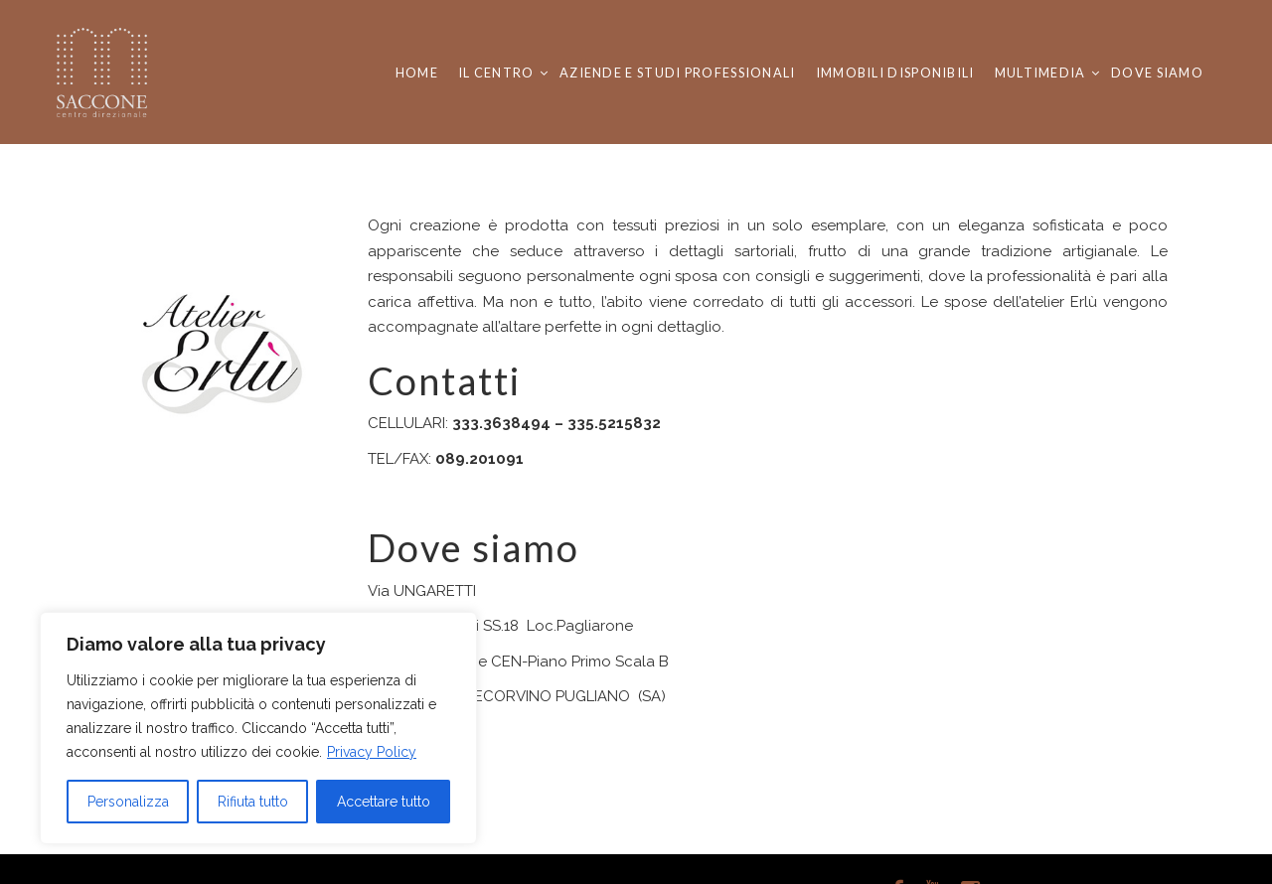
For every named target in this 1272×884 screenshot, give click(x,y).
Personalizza (128, 802)
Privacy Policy (371, 752)
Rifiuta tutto (253, 802)
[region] (258, 728)
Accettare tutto (383, 802)
